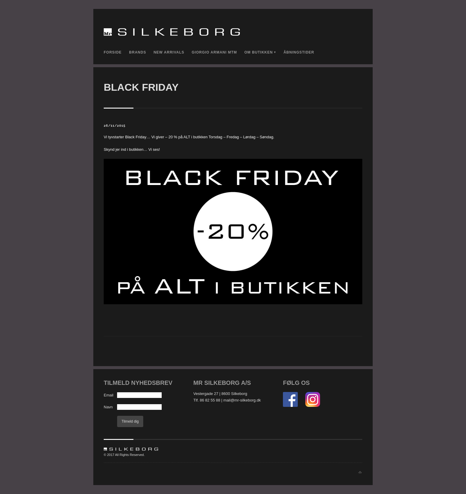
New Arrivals (169, 52)
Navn (108, 407)
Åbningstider (299, 52)
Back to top (360, 472)
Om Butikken (258, 52)
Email (109, 395)
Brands (137, 52)
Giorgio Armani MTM (214, 52)
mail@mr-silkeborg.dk (242, 400)
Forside (113, 52)
